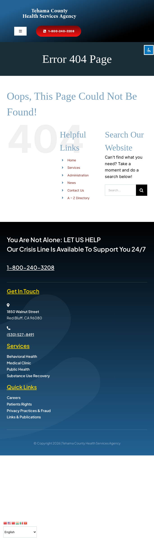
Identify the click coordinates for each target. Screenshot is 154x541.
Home (71, 160)
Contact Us (75, 190)
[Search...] (120, 190)
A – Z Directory (78, 198)
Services (73, 167)
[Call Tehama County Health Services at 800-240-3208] (58, 31)
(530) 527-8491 (20, 334)
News (71, 183)
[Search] (141, 190)
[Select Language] (20, 532)
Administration (78, 175)
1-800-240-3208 (30, 267)
